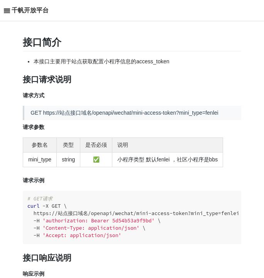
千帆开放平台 (30, 10)
